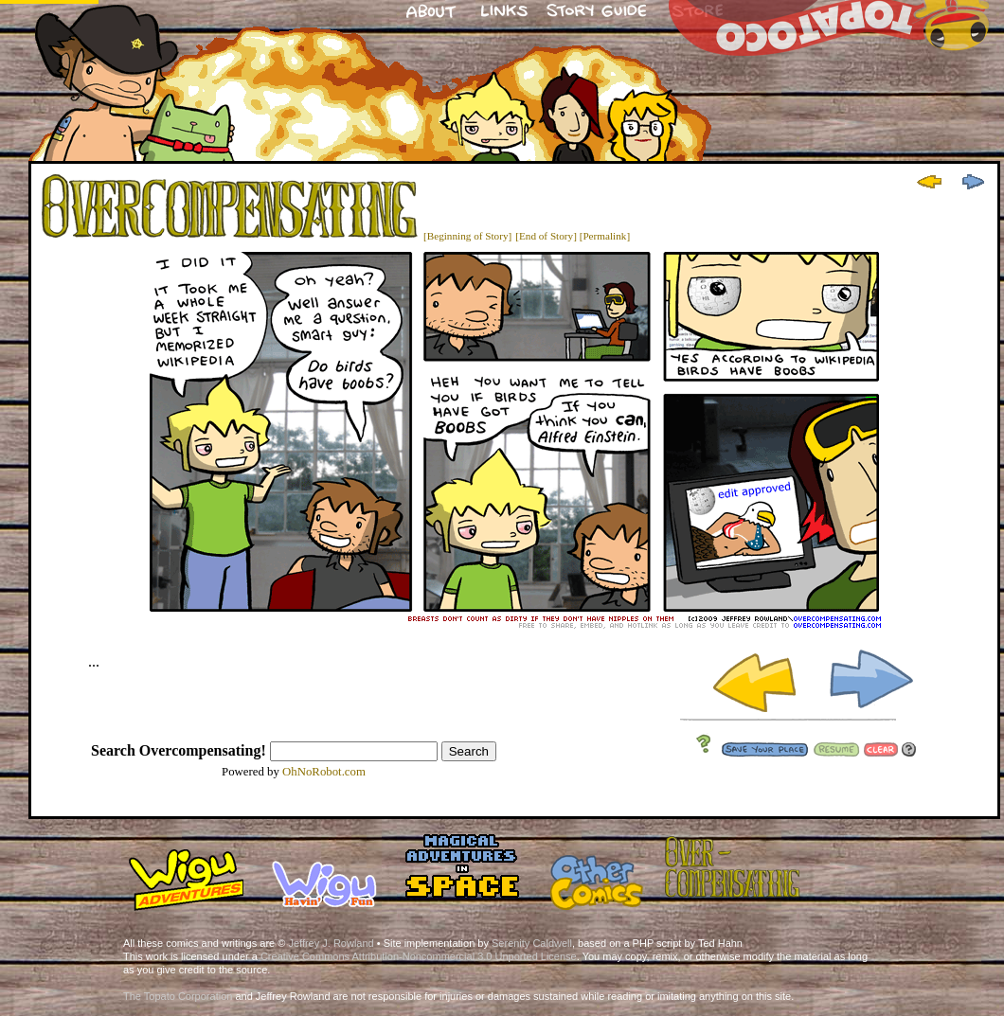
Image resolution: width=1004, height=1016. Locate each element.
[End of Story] (546, 235)
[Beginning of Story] (467, 235)
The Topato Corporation (177, 996)
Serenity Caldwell (532, 943)
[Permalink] (605, 235)
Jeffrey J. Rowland (330, 943)
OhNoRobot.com (324, 771)
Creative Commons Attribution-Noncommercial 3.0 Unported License (418, 956)
